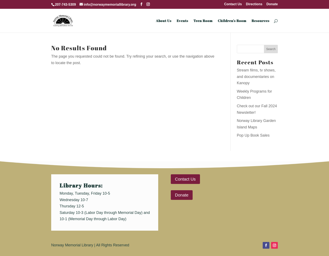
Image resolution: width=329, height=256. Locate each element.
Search (270, 49)
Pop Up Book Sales (253, 135)
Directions (254, 4)
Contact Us (233, 4)
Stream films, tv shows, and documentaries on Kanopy (256, 76)
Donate (272, 4)
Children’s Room (232, 21)
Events (182, 21)
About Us (163, 21)
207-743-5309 (65, 4)
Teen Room (203, 21)
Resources (260, 21)
